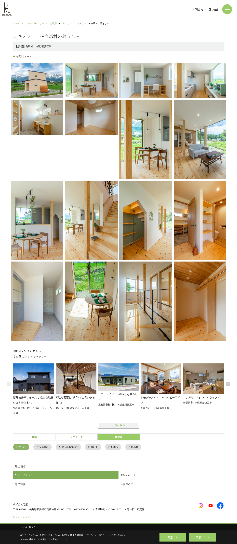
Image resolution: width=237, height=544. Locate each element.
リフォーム (76, 437)
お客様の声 (126, 484)
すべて (23, 447)
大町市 (97, 447)
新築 (34, 437)
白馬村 (139, 447)
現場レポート (128, 475)
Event (213, 9)
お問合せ (198, 9)
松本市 (118, 447)
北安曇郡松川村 (71, 447)
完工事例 (20, 484)
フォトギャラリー (25, 475)
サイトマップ (22, 517)
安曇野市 (45, 447)
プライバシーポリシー (96, 535)
